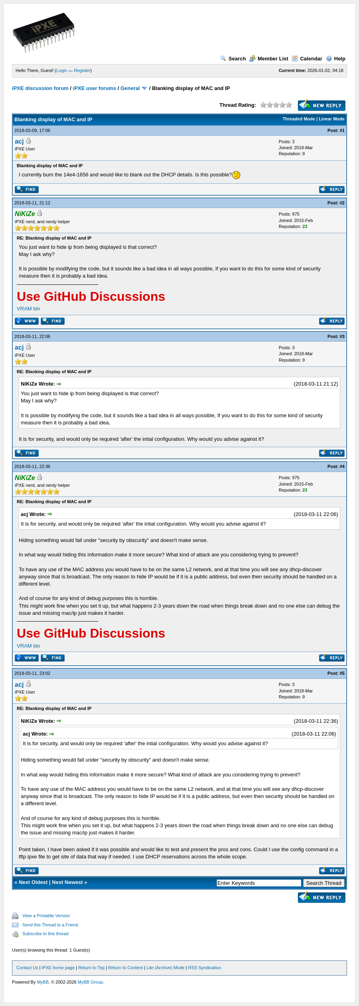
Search (233, 59)
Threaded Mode (299, 118)
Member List (268, 59)
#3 (342, 336)
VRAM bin (28, 309)
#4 (342, 466)
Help (335, 59)
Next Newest (67, 882)
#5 (342, 673)
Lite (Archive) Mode (165, 967)
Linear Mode (332, 118)
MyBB (42, 982)
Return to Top (91, 967)
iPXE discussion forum (40, 88)
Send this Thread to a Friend (50, 924)
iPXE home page (58, 967)
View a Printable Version (46, 915)
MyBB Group (90, 982)
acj (19, 141)
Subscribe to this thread (45, 933)
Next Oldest (33, 882)
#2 (342, 202)
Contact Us (27, 967)
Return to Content (125, 967)
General (130, 88)
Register (82, 70)
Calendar (307, 59)
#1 (342, 130)
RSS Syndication (204, 967)
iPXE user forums (94, 88)
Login (61, 70)
